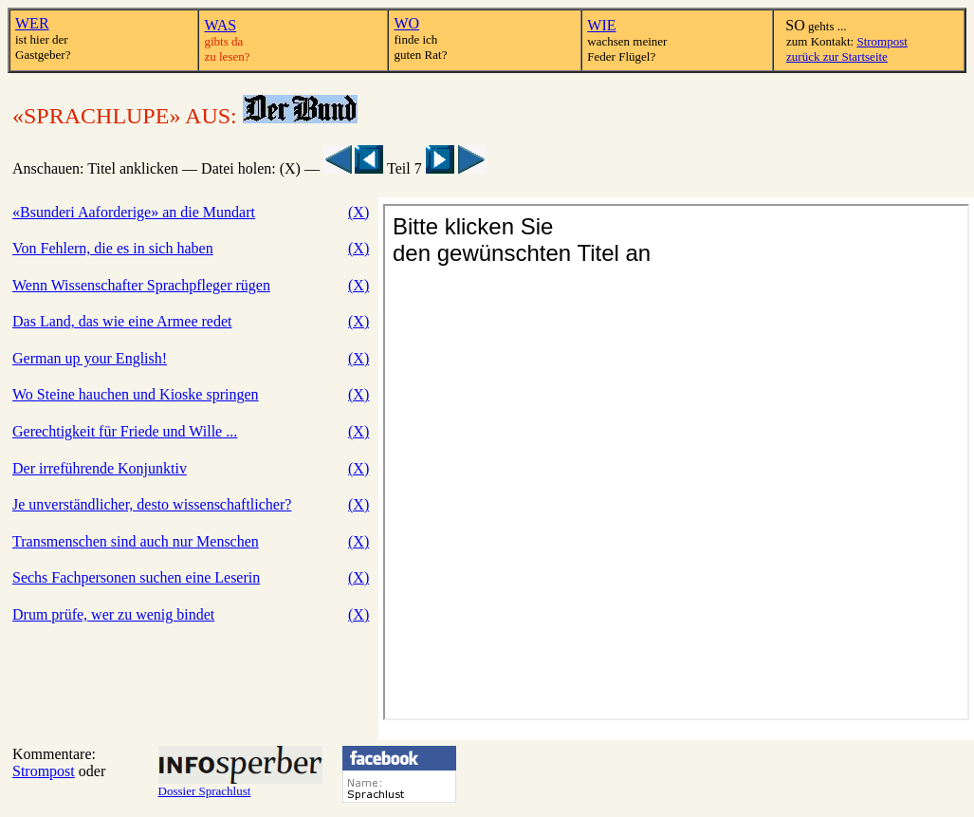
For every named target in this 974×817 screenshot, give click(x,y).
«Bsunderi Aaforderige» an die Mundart (133, 212)
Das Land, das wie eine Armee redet (121, 321)
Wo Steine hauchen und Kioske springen (135, 394)
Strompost (881, 41)
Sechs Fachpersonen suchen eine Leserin (136, 577)
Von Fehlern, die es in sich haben (112, 248)
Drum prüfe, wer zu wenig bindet (113, 614)
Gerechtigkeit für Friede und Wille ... (124, 431)
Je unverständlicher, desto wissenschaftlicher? (151, 504)
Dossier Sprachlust (240, 785)
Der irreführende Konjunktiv (99, 468)
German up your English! (89, 358)
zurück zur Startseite (837, 56)
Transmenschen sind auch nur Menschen (135, 541)
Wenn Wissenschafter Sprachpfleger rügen (141, 285)
